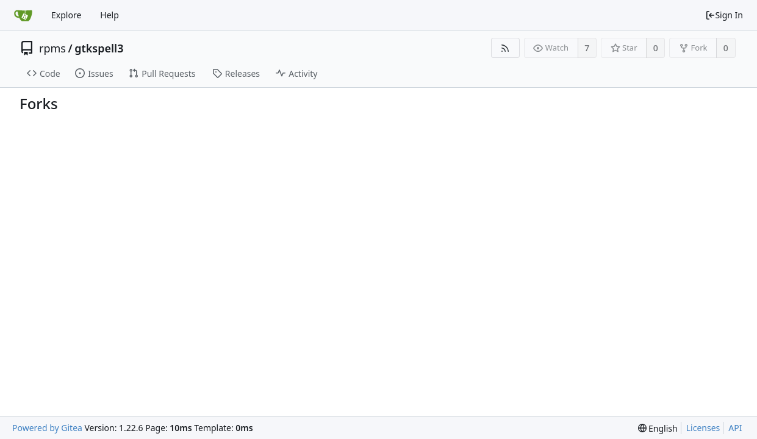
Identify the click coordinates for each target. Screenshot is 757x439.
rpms (52, 48)
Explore (66, 15)
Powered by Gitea (47, 428)
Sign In (724, 15)
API (735, 428)
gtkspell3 (98, 48)
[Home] (23, 15)
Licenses (703, 428)
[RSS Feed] (505, 48)
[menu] (658, 428)
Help (109, 15)
